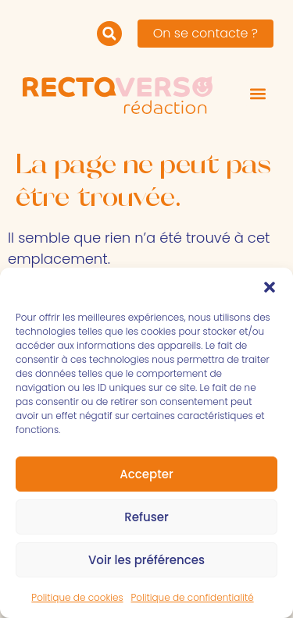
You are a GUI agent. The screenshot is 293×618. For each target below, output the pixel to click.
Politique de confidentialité (192, 597)
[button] (269, 287)
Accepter (146, 474)
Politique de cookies (77, 597)
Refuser (146, 517)
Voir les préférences (146, 560)
